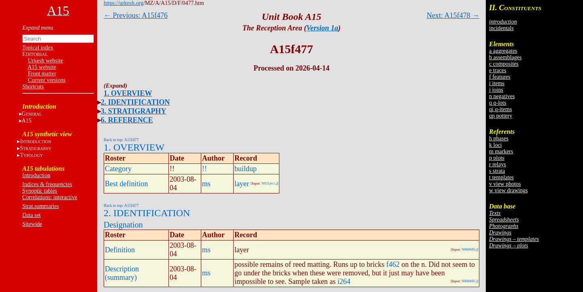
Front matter (42, 74)
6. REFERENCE (127, 120)
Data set (31, 215)
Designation (123, 224)
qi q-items (500, 109)
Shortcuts (33, 87)
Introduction (36, 175)
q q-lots (497, 103)
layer (241, 184)
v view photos (505, 184)
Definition (120, 250)
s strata (497, 171)
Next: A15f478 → (453, 15)
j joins (496, 90)
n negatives (502, 96)
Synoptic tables (39, 191)
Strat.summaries (40, 206)
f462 (393, 264)
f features (499, 77)
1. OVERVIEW (128, 93)
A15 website (42, 67)
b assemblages (505, 57)
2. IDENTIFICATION (135, 102)
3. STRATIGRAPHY (133, 111)
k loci (495, 145)
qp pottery (500, 116)
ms (206, 184)
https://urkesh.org (123, 3)
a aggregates (503, 51)
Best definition (126, 184)
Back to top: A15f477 (121, 139)
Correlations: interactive (49, 197)
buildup (245, 169)
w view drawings (508, 190)
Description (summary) (122, 273)
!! (204, 169)
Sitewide (32, 224)
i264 (343, 281)
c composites (504, 64)
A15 (27, 121)
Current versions (47, 80)
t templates (501, 177)
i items (496, 83)
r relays (497, 164)
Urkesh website (45, 61)
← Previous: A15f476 (136, 15)
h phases (499, 138)
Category (118, 169)
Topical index (37, 48)
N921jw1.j (269, 183)
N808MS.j (469, 249)
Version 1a (322, 28)
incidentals (501, 28)
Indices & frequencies (47, 184)
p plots (496, 158)
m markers (501, 151)
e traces (497, 70)
